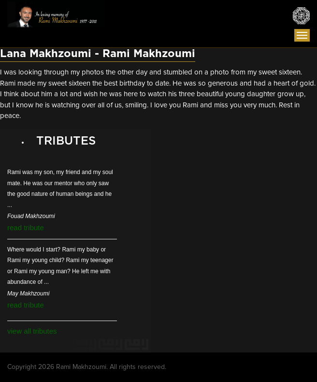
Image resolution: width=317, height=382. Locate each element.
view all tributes (32, 331)
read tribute (25, 227)
